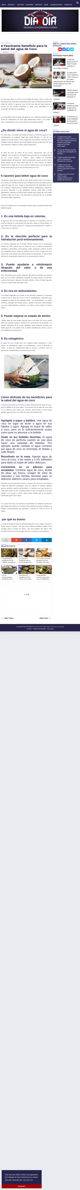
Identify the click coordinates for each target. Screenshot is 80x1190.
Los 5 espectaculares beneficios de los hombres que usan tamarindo (44, 560)
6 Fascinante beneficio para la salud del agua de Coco (24, 47)
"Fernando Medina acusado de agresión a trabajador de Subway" (66, 152)
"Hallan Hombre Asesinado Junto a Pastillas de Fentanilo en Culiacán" (66, 159)
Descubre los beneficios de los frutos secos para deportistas (25, 577)
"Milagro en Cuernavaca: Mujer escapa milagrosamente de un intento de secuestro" (65, 177)
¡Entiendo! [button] (21, 1186)
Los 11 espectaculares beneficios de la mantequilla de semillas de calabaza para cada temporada (9, 577)
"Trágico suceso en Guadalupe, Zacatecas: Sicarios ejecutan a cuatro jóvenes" (66, 167)
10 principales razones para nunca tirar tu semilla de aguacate (43, 577)
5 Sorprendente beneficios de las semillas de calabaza (8, 560)
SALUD (46, 5)
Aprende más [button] (28, 1180)
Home (3, 43)
